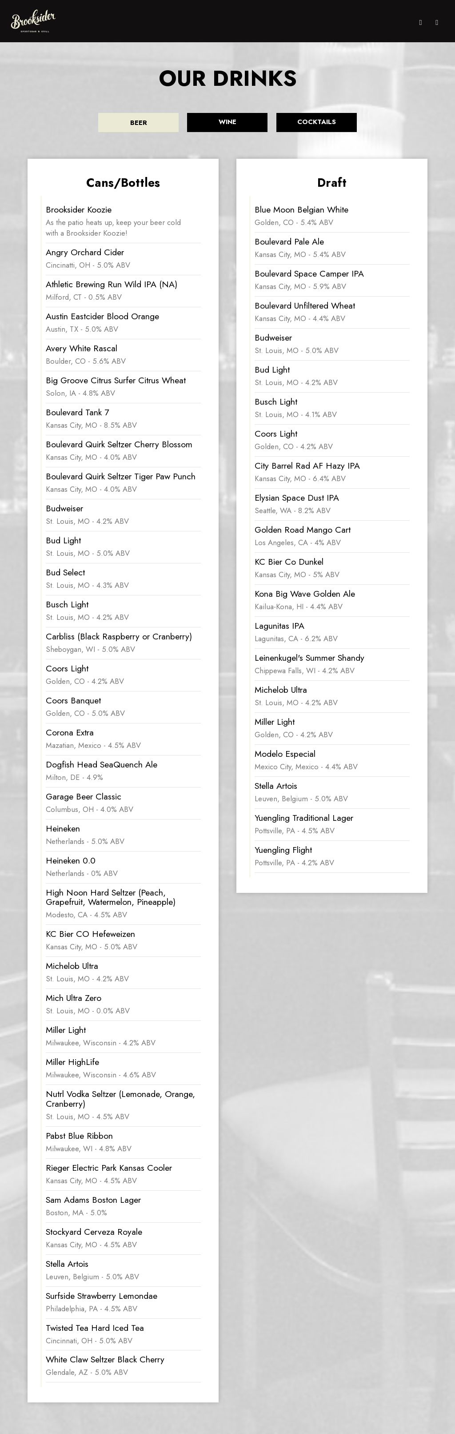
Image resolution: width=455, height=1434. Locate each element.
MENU (189, 22)
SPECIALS (289, 22)
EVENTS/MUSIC (326, 22)
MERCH (400, 22)
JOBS (380, 22)
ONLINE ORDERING (226, 22)
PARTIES (360, 22)
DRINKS (264, 22)
